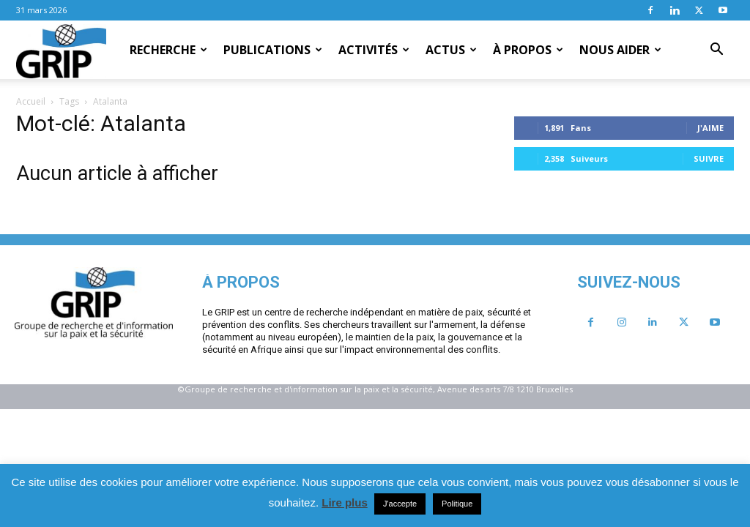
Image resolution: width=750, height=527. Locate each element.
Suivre (709, 158)
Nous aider (620, 50)
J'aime (710, 127)
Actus (451, 50)
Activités (373, 50)
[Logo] (61, 50)
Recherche (168, 50)
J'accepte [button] (400, 503)
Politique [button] (457, 503)
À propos (528, 50)
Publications (272, 50)
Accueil (30, 101)
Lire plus (345, 502)
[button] (716, 50)
